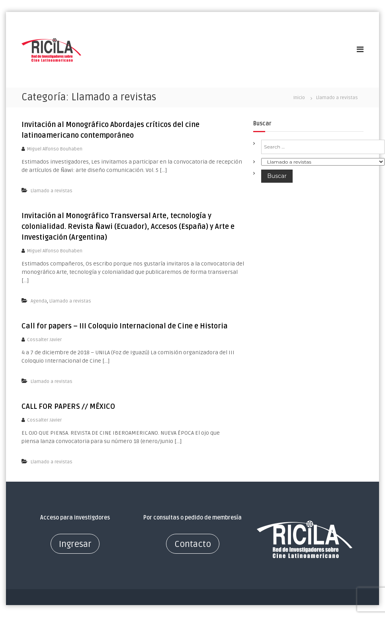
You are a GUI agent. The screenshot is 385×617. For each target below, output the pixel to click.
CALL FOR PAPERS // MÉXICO (68, 406)
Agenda (39, 301)
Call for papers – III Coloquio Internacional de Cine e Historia (124, 326)
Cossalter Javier (44, 340)
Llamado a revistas (51, 191)
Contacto (192, 544)
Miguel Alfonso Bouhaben (54, 149)
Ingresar (75, 544)
